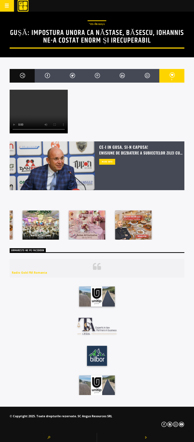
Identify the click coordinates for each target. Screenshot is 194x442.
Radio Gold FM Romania (29, 273)
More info (107, 162)
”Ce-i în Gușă (97, 24)
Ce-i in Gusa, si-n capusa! (123, 147)
